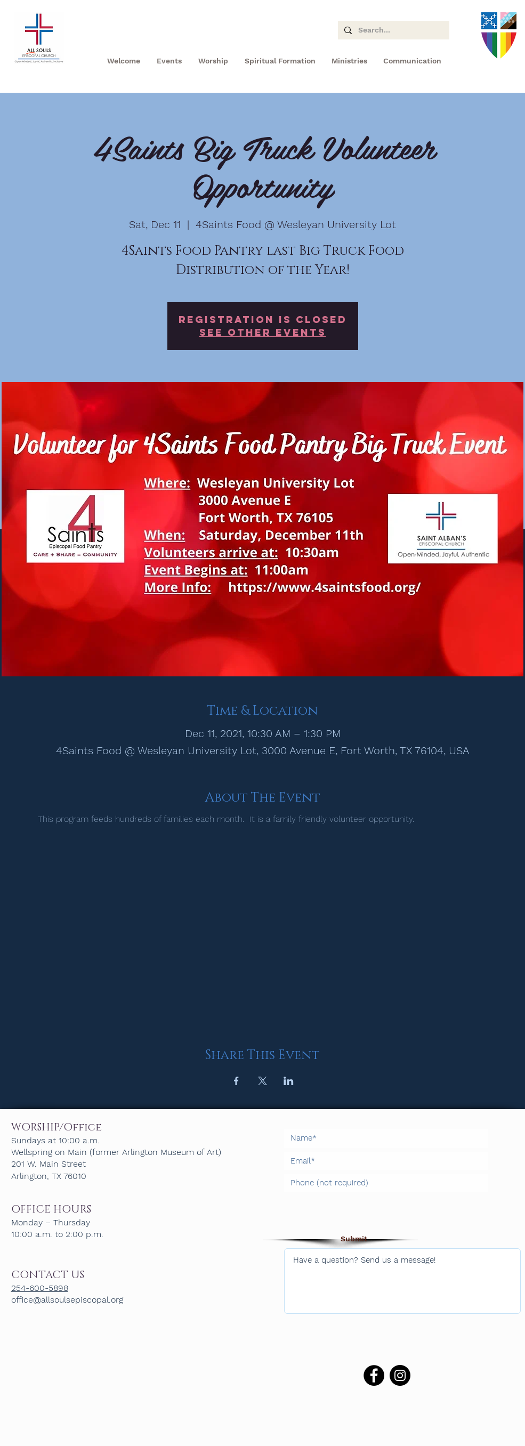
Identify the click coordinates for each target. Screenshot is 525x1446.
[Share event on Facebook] (236, 1081)
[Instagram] (400, 1375)
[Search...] (392, 30)
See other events (262, 332)
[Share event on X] (262, 1081)
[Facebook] (374, 1375)
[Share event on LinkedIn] (289, 1081)
